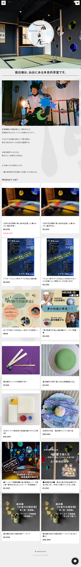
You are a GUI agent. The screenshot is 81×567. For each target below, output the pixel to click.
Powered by (40, 555)
